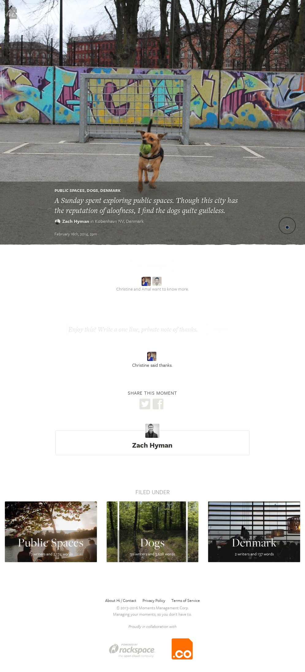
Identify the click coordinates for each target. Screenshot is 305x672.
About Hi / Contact (120, 600)
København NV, (119, 221)
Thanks (220, 330)
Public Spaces (70, 190)
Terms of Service (185, 600)
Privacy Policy (154, 600)
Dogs (92, 190)
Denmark (110, 190)
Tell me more (151, 266)
